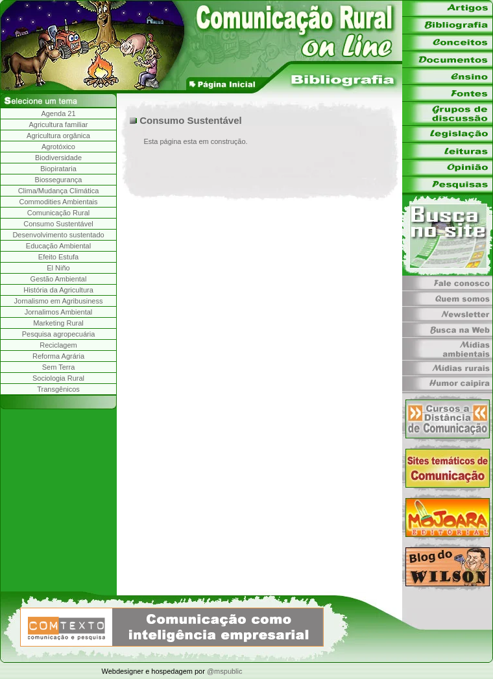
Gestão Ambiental (58, 279)
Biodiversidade (58, 157)
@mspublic (225, 671)
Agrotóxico (58, 146)
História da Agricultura (58, 290)
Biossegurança (58, 180)
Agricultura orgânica (58, 135)
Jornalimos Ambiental (59, 312)
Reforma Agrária (58, 356)
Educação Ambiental (58, 246)
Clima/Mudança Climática (58, 191)
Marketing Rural (58, 323)
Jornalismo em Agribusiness (58, 301)
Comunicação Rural (58, 213)
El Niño (58, 268)
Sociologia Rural (58, 378)
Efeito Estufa (58, 257)
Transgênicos (58, 389)
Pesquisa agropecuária (58, 334)
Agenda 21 (58, 113)
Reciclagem (58, 345)
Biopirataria (58, 169)
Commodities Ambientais (58, 202)
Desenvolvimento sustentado (58, 235)
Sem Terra (58, 367)
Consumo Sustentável (58, 224)
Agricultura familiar (58, 124)
